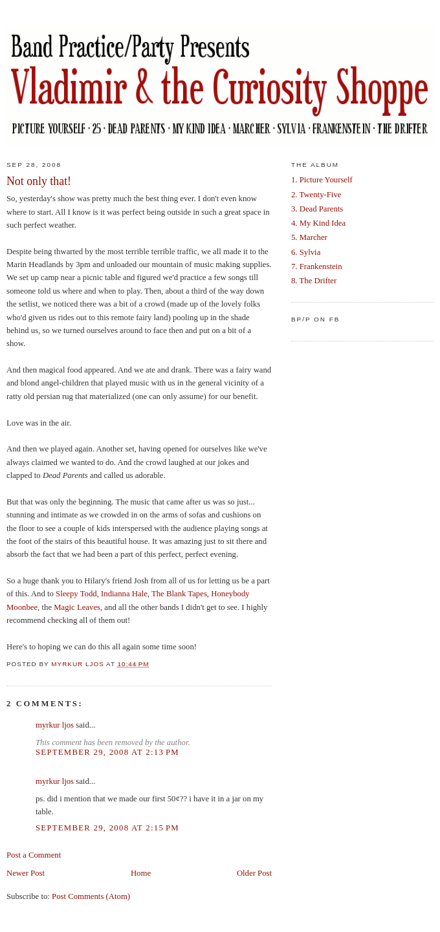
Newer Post (25, 873)
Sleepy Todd (76, 593)
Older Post (254, 873)
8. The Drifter (313, 280)
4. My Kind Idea (318, 223)
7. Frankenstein (316, 266)
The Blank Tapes (179, 593)
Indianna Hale (124, 593)
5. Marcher (309, 237)
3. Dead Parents (317, 208)
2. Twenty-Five (316, 194)
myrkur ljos (55, 725)
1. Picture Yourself (322, 179)
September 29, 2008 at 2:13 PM (107, 752)
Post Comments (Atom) (91, 896)
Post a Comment (33, 855)
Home (141, 873)
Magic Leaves (77, 607)
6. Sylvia (305, 252)
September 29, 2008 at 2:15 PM (107, 827)
